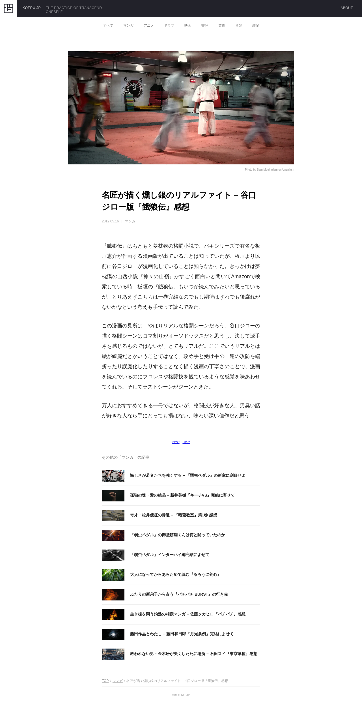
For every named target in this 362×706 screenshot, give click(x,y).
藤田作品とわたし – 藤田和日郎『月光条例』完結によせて (182, 634)
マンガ (128, 25)
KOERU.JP (32, 8)
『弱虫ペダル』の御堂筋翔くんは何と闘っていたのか (177, 535)
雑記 (255, 25)
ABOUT (347, 8)
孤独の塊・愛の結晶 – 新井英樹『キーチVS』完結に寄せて (182, 495)
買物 (221, 25)
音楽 (238, 25)
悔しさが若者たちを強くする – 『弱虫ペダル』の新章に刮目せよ (187, 475)
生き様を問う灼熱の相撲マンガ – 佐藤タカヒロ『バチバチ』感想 (187, 614)
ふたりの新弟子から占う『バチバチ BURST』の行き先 (179, 594)
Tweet (176, 442)
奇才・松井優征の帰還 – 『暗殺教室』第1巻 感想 (173, 515)
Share (186, 442)
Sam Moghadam (267, 169)
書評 (204, 25)
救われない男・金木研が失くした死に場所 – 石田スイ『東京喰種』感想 (193, 653)
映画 (187, 25)
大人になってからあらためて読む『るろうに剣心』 (175, 574)
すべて (108, 25)
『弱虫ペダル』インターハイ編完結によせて (169, 554)
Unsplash (288, 169)
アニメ (149, 25)
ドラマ (169, 25)
